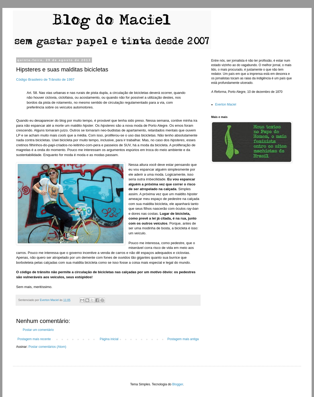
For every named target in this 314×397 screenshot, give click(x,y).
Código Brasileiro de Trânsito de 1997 (45, 79)
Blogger (177, 384)
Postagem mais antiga (183, 339)
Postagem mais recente (34, 339)
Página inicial (109, 339)
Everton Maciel (225, 104)
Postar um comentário (38, 330)
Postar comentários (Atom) (47, 347)
